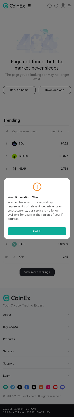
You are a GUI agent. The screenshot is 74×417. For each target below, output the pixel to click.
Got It (37, 231)
